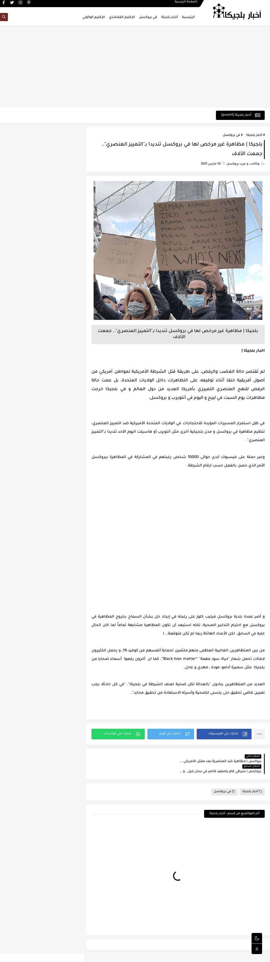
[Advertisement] (135, 67)
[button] (224, 734)
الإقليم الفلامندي (122, 17)
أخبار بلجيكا (169, 17)
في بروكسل (148, 17)
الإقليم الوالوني (93, 17)
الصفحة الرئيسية (186, 4)
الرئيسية (188, 17)
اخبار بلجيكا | (253, 351)
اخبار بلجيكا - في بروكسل (215, 955)
